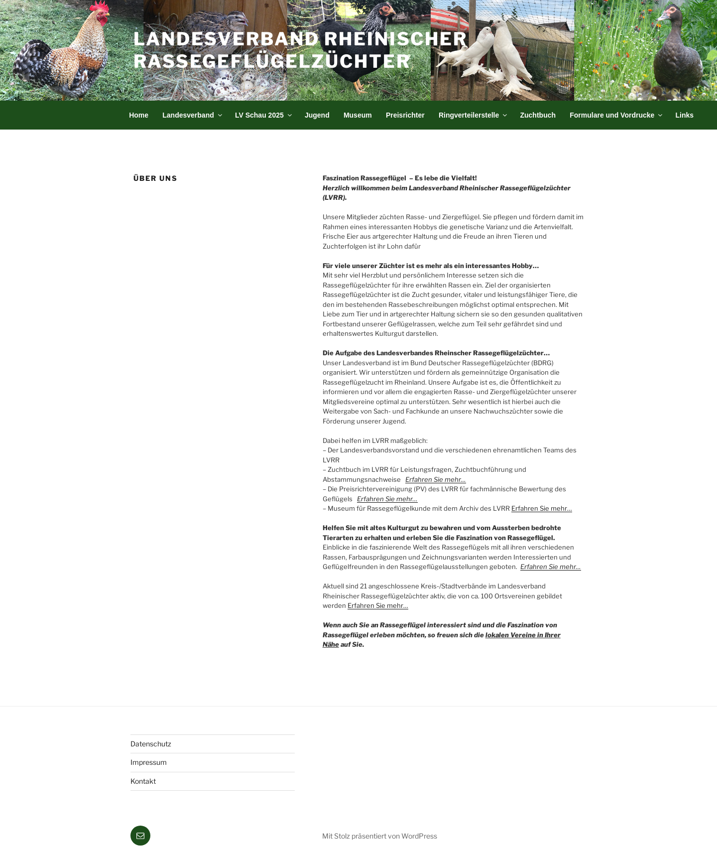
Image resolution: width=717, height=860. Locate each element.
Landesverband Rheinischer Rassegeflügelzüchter (300, 50)
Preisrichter (405, 115)
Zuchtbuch (538, 115)
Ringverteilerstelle (473, 115)
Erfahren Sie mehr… (435, 479)
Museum (358, 115)
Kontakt (143, 781)
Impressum (148, 762)
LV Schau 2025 (264, 115)
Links (685, 115)
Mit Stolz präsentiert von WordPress (379, 836)
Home (138, 115)
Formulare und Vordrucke (617, 115)
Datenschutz (150, 743)
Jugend (317, 115)
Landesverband (192, 115)
